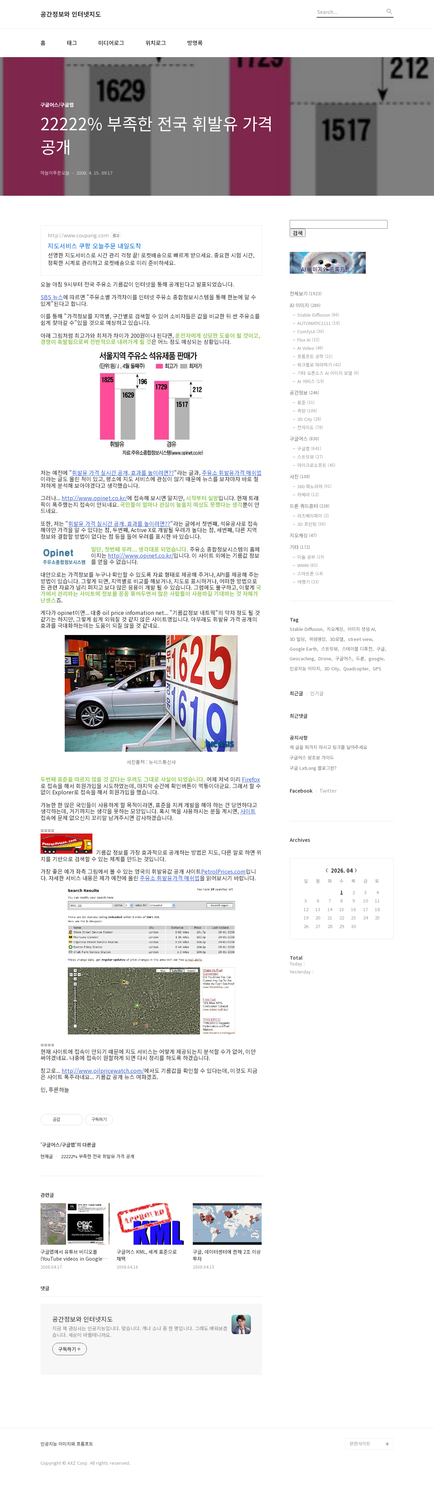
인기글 (317, 693)
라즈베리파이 (313, 515)
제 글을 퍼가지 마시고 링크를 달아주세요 (328, 747)
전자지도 (310, 427)
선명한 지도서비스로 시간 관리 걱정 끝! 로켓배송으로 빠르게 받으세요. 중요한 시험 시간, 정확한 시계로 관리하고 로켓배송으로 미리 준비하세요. (151, 258)
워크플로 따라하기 (319, 364)
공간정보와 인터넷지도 (70, 14)
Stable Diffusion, (307, 629)
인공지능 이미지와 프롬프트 (66, 1444)
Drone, (325, 658)
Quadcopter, (356, 668)
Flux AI (308, 339)
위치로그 (155, 42)
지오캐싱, (336, 629)
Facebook (301, 790)
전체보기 (306, 293)
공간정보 (304, 392)
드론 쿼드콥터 (309, 505)
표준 (306, 402)
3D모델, (337, 639)
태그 (72, 42)
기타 (300, 547)
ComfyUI (310, 331)
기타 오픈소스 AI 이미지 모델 (328, 373)
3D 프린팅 (311, 524)
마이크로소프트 (316, 465)
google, (377, 658)
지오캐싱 (303, 535)
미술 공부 (310, 557)
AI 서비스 (310, 381)
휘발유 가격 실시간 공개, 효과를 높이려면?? (123, 472)
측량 (307, 410)
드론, (361, 658)
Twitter (328, 790)
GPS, (378, 668)
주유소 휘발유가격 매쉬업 (232, 472)
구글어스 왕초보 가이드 (312, 757)
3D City (309, 419)
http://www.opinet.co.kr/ (94, 498)
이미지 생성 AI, (361, 629)
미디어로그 (111, 42)
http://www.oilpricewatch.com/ (103, 1070)
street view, (360, 639)
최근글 (296, 693)
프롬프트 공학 (315, 356)
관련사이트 (360, 1443)
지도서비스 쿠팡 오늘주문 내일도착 (94, 245)
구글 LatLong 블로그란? (313, 768)
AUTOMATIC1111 (318, 323)
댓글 (44, 1288)
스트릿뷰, (330, 648)
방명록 (195, 42)
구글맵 (309, 448)
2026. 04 (342, 870)
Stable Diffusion (318, 314)
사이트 (248, 811)
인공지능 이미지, (306, 668)
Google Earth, (304, 648)
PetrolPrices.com (223, 871)
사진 (300, 476)
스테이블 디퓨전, (358, 648)
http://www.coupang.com (78, 235)
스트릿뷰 (310, 456)
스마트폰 (310, 573)
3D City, (332, 668)
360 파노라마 (314, 486)
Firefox (251, 779)
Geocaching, (303, 658)
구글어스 (304, 438)
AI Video (310, 348)
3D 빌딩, (298, 639)
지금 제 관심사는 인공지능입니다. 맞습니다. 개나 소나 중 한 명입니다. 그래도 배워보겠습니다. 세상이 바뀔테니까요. (139, 1331)
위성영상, (318, 639)
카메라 (308, 494)
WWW (307, 565)
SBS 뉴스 (51, 297)
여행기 (308, 582)
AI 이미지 (305, 305)
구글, (381, 648)
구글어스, (344, 658)
